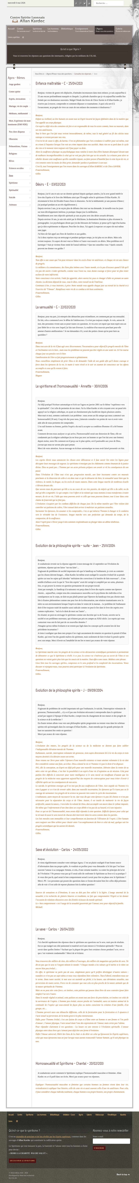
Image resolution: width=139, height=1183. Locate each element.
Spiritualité (13, 184)
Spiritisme (13, 177)
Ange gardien (14, 78)
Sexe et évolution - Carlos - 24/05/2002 (62, 843)
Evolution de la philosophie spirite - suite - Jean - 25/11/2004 (75, 539)
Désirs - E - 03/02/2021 (51, 178)
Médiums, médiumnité (18, 108)
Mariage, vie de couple (18, 100)
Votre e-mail (98, 1131)
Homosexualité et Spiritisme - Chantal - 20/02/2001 (70, 1057)
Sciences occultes (16, 162)
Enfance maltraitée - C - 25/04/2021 (59, 77)
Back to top (123, 1168)
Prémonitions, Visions (18, 140)
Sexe (11, 170)
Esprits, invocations (17, 93)
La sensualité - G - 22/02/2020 (56, 301)
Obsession (13, 133)
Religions (13, 148)
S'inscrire (99, 1142)
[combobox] (108, 3)
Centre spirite (14, 86)
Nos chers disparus (17, 126)
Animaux (13, 199)
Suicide (12, 191)
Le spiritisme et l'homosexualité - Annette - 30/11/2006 (72, 380)
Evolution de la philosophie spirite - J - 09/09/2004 (69, 684)
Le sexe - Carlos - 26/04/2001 (55, 923)
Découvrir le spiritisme (22, 1155)
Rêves (11, 155)
